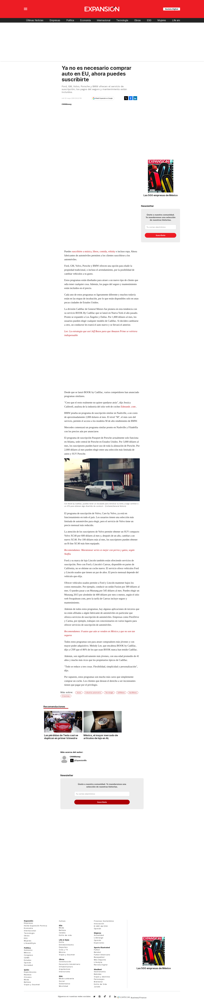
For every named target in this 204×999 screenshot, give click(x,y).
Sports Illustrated (102, 947)
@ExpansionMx (80, 760)
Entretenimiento (66, 945)
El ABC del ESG (101, 926)
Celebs (62, 933)
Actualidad (99, 935)
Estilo (61, 942)
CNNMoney (75, 756)
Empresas (55, 20)
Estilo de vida (65, 935)
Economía (85, 20)
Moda (26, 980)
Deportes (63, 947)
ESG (149, 20)
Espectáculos (30, 972)
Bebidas (98, 974)
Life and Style (179, 20)
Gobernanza (64, 984)
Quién (26, 970)
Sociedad (28, 965)
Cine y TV (63, 950)
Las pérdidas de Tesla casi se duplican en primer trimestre (80, 737)
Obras (137, 20)
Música (62, 952)
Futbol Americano (102, 955)
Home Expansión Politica (35, 926)
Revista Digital (171, 9)
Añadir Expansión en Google (104, 98)
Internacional (103, 20)
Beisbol (97, 952)
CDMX (27, 958)
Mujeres (161, 20)
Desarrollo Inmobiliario (69, 964)
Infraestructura (66, 967)
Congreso (28, 955)
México (27, 953)
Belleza (27, 982)
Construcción (65, 962)
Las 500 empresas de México (161, 195)
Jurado (97, 987)
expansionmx (101, 997)
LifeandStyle (30, 943)
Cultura (62, 921)
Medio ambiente (66, 979)
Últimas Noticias (34, 20)
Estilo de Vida (100, 984)
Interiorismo (64, 972)
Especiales (99, 943)
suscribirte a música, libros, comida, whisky (93, 251)
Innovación (99, 924)
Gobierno (28, 950)
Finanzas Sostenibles (104, 921)
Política (70, 20)
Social (62, 981)
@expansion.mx (105, 996)
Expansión (28, 921)
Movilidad (63, 986)
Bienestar (98, 982)
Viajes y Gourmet (32, 985)
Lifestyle (98, 962)
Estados (27, 960)
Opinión (27, 963)
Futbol (97, 950)
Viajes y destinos (102, 977)
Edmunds (125, 406)
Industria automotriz (93, 692)
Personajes (99, 979)
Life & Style (64, 940)
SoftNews (121, 692)
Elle (60, 925)
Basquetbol (99, 957)
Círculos (28, 977)
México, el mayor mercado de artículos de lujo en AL (120, 737)
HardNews (133, 692)
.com (133, 406)
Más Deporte (100, 960)
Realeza (27, 975)
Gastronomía (100, 972)
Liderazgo (98, 938)
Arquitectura (64, 969)
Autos (79, 692)
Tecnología (122, 20)
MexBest (98, 969)
